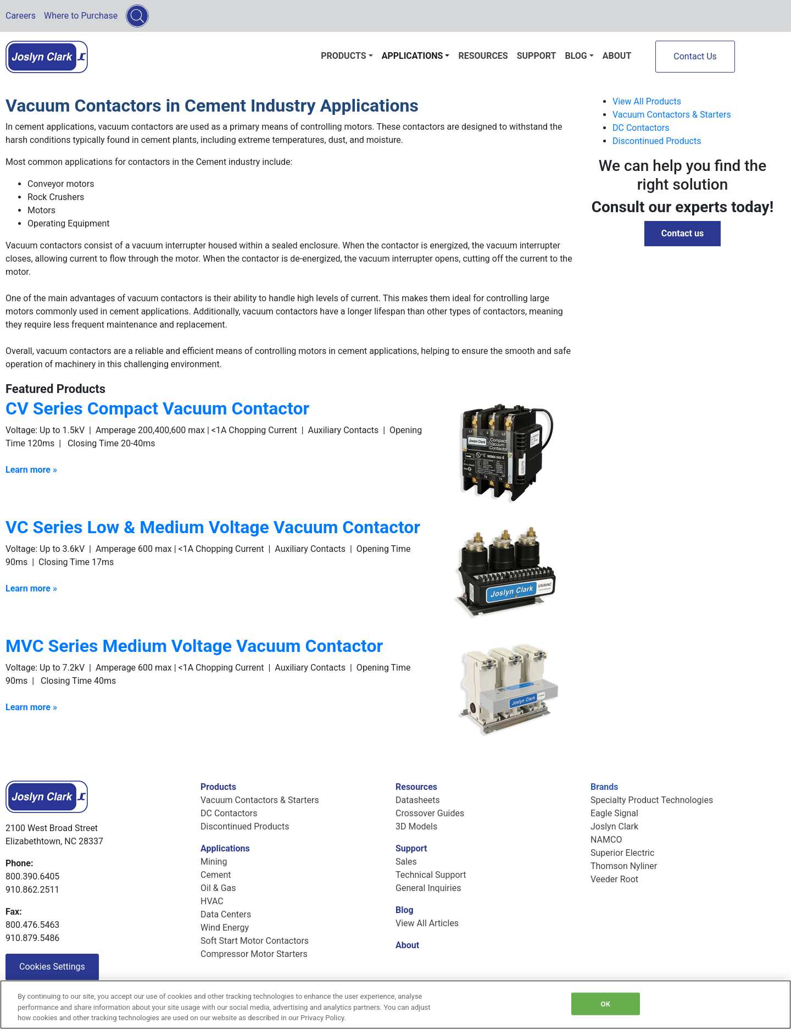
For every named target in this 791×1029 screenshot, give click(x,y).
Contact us (682, 233)
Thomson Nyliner (624, 866)
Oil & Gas (218, 888)
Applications (412, 56)
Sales (406, 861)
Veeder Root (614, 879)
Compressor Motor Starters (254, 954)
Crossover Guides (430, 813)
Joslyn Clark (614, 826)
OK (605, 1003)
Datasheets (418, 800)
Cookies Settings (52, 966)
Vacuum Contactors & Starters (671, 114)
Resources (483, 56)
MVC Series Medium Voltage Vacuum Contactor (194, 645)
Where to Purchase (81, 15)
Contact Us (695, 56)
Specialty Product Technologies (652, 800)
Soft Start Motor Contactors (254, 941)
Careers (20, 15)
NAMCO (606, 839)
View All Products (646, 101)
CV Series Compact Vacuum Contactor (157, 408)
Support (536, 56)
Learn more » (31, 707)
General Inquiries (428, 888)
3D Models (416, 826)
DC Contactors (640, 128)
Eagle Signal (614, 813)
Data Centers (225, 914)
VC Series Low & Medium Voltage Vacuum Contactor (212, 527)
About (617, 56)
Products (343, 56)
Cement (215, 875)
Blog (576, 56)
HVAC (212, 901)
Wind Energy (224, 927)
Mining (213, 861)
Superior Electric (622, 853)
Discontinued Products (656, 141)
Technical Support (431, 875)
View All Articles (427, 923)
